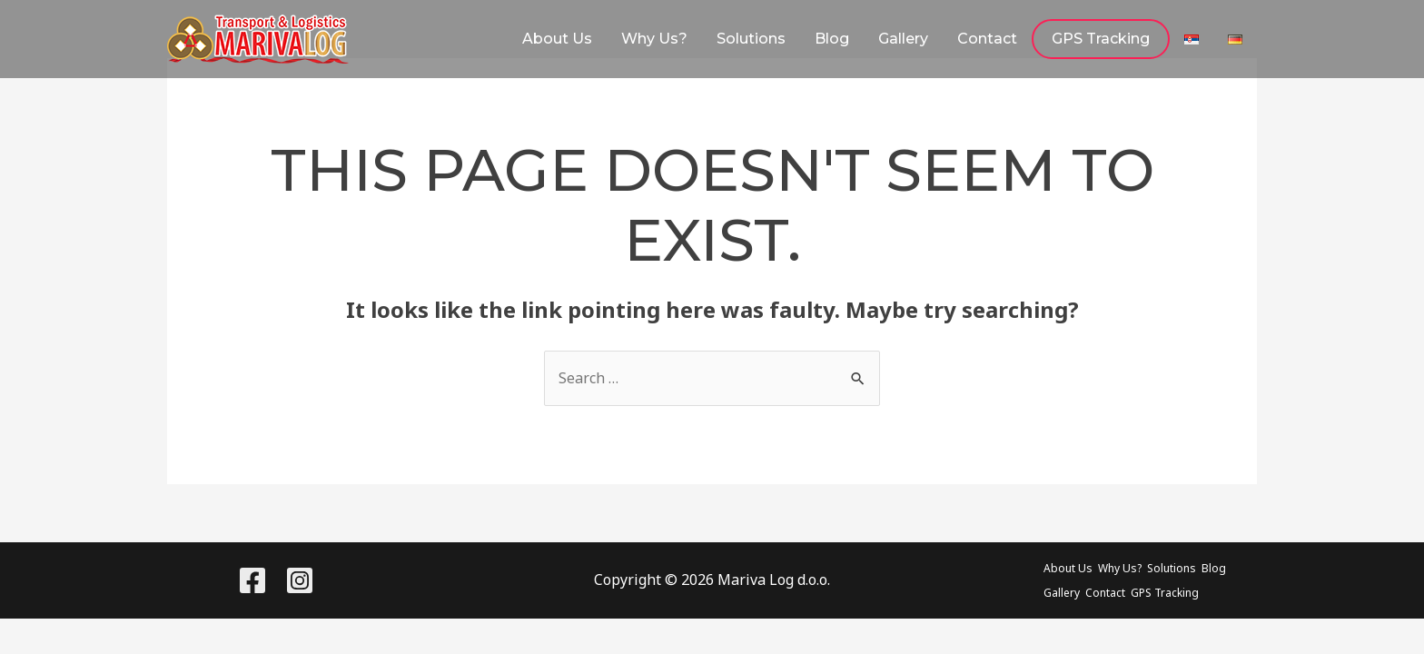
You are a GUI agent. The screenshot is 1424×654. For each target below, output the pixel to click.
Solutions (751, 38)
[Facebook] (252, 580)
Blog (832, 38)
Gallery (903, 38)
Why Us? (654, 38)
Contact (987, 38)
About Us (557, 38)
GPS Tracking (1101, 38)
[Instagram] (300, 580)
